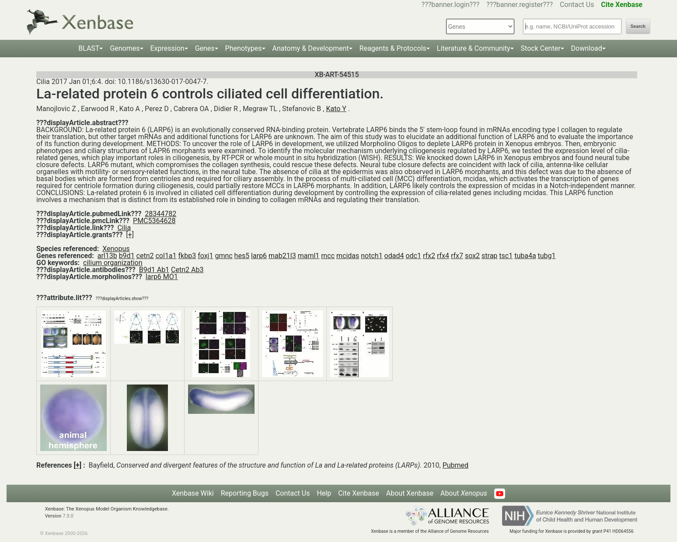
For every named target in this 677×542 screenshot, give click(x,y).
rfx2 (429, 256)
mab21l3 (282, 256)
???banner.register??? (519, 4)
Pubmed (455, 465)
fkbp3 (187, 256)
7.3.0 (68, 516)
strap (489, 256)
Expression (167, 48)
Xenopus (115, 249)
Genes (205, 48)
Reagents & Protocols (392, 48)
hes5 (242, 256)
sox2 (472, 256)
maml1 (309, 256)
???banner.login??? (451, 4)
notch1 (371, 256)
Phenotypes (243, 48)
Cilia (124, 228)
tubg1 (547, 256)
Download (586, 48)
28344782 (160, 214)
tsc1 (506, 256)
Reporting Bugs (245, 493)
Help (324, 493)
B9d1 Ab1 (154, 270)
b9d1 (127, 256)
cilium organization (112, 263)
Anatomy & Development (310, 48)
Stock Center (541, 48)
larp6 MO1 (162, 277)
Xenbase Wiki (193, 493)
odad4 (394, 256)
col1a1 (165, 256)
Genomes (125, 48)
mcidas (347, 256)
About (463, 493)
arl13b (107, 256)
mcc (328, 256)
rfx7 (457, 256)
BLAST (88, 48)
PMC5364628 (154, 221)
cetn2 (145, 256)
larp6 (259, 256)
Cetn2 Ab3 (187, 270)
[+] (130, 235)
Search (638, 26)
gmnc (223, 256)
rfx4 (443, 256)
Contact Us (577, 4)
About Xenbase (409, 493)
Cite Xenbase (358, 493)
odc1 (413, 256)
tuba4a (525, 256)
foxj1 (205, 256)
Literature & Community (473, 48)
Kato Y (336, 109)
